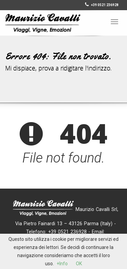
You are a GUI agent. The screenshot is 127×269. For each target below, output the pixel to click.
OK (79, 263)
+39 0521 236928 (102, 5)
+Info (62, 263)
